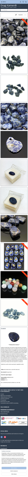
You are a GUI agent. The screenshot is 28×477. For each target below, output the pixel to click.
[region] (14, 459)
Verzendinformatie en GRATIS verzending (9, 403)
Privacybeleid (3, 400)
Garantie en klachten (5, 398)
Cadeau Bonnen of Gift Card (6, 397)
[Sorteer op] (20, 15)
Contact (2, 394)
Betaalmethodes (4, 413)
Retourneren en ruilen (5, 401)
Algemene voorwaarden (6, 395)
